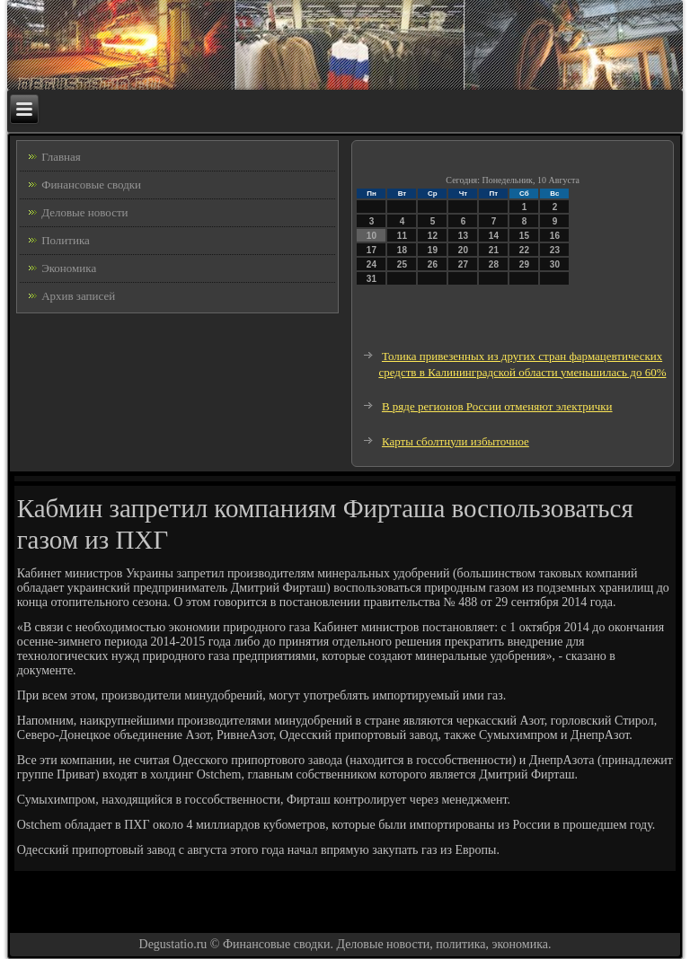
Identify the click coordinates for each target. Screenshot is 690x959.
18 (402, 250)
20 (463, 250)
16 (555, 236)
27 (463, 264)
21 (494, 250)
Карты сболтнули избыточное (455, 441)
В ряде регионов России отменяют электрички (497, 406)
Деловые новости (84, 212)
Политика (65, 240)
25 (402, 264)
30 (555, 264)
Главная (61, 156)
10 (371, 236)
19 (433, 250)
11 (402, 236)
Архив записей (78, 296)
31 (371, 279)
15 (524, 236)
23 (555, 250)
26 (433, 264)
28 (494, 264)
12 (433, 236)
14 (494, 236)
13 (463, 236)
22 (524, 250)
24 (371, 264)
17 (371, 250)
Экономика (68, 268)
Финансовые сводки (91, 184)
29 (524, 264)
